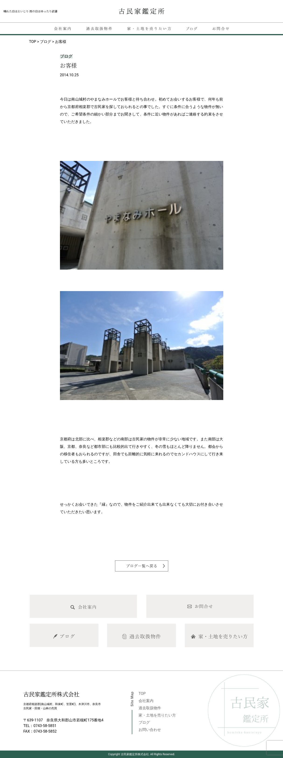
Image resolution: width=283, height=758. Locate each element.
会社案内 (146, 701)
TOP (142, 693)
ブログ (144, 722)
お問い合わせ (150, 729)
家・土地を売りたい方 (157, 715)
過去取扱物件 (150, 708)
